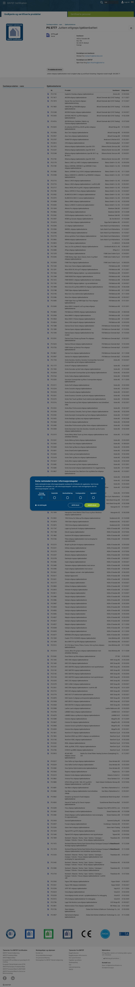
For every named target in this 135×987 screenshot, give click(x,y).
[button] (40, 505)
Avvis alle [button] (75, 505)
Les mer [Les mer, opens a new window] (51, 489)
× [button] (102, 478)
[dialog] (67, 493)
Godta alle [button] (92, 505)
